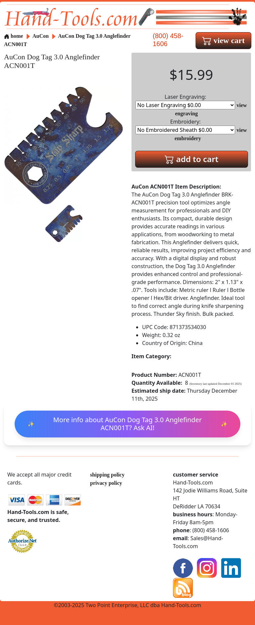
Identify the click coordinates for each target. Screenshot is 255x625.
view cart (223, 40)
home (13, 36)
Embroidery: (185, 126)
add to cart (191, 158)
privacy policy (106, 483)
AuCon (41, 36)
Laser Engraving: (185, 101)
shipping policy (107, 475)
